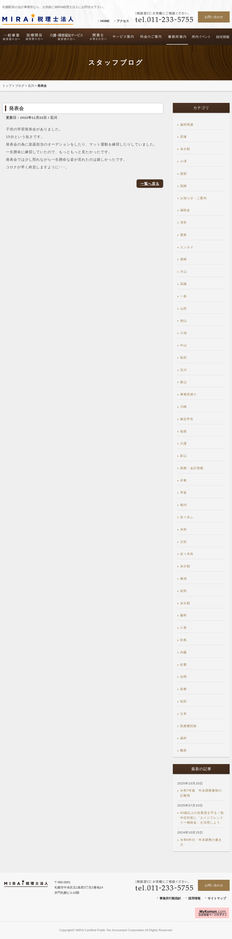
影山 (183, 456)
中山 (183, 345)
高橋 (183, 284)
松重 (183, 664)
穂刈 (183, 505)
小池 (183, 333)
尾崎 (183, 259)
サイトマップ (217, 898)
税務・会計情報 (191, 468)
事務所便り (188, 394)
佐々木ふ (186, 517)
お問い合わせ (214, 17)
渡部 (183, 173)
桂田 (183, 701)
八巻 (183, 627)
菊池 (183, 578)
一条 (183, 296)
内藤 (183, 652)
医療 (183, 689)
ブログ (19, 85)
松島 (183, 640)
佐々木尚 (186, 554)
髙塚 (183, 136)
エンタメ (186, 247)
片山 (183, 271)
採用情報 (194, 898)
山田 (183, 308)
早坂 (183, 492)
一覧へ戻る (149, 184)
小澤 (183, 161)
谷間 (183, 676)
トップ (7, 85)
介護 (183, 443)
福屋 (183, 431)
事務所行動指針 (170, 898)
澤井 (183, 222)
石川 (31, 85)
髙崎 (183, 186)
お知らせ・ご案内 (193, 198)
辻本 (183, 713)
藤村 (183, 615)
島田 (183, 357)
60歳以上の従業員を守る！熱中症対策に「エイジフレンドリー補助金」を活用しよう (202, 817)
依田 (183, 591)
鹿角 (183, 235)
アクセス (123, 21)
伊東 (183, 480)
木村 (183, 529)
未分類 (185, 149)
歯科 (183, 738)
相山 (183, 320)
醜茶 (183, 750)
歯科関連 (186, 124)
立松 (183, 542)
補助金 (185, 210)
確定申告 (186, 419)
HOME (105, 21)
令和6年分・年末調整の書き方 (201, 842)
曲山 (183, 382)
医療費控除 (188, 726)
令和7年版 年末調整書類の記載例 (201, 793)
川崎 (183, 406)
